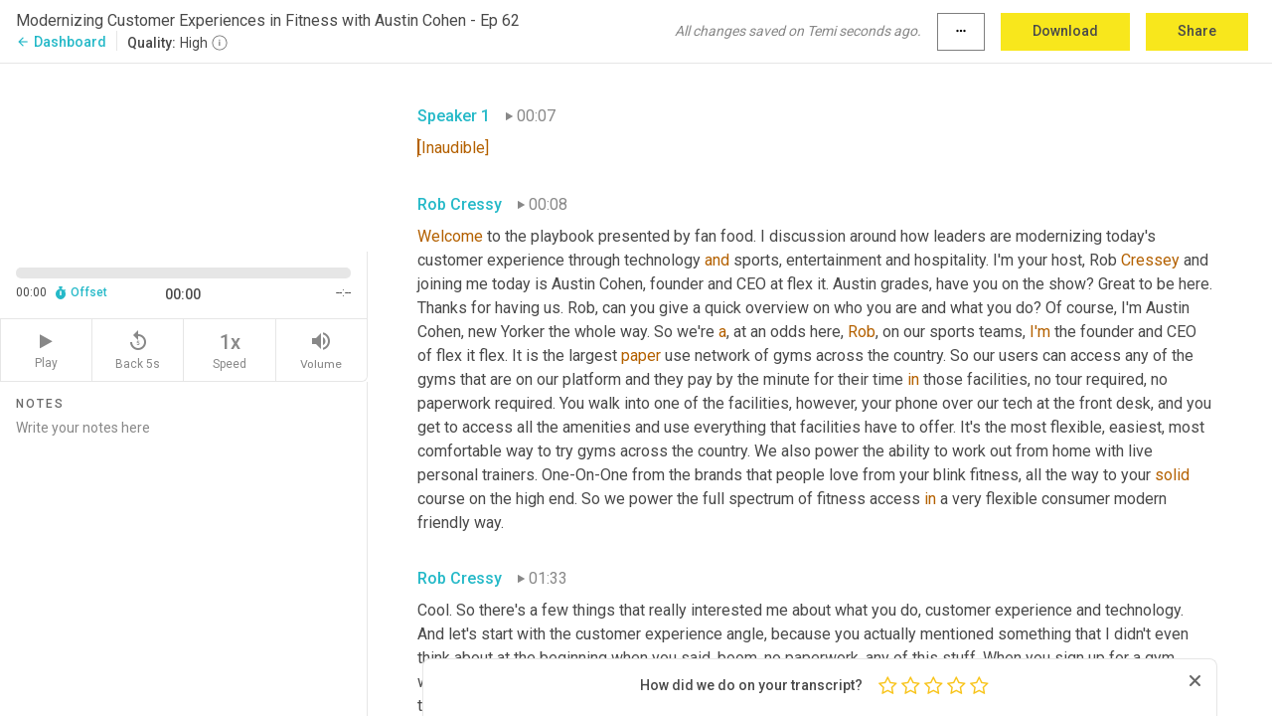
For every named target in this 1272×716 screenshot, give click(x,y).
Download (1065, 31)
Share (1197, 31)
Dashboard (61, 42)
